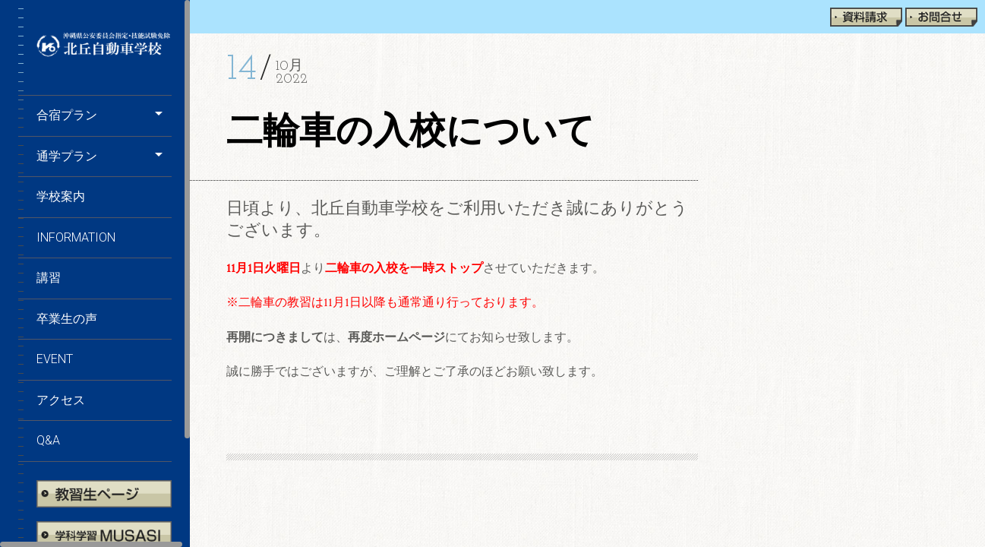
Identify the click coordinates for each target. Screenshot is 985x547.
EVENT (54, 359)
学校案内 (60, 196)
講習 (48, 277)
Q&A (48, 440)
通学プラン (66, 156)
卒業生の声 (66, 318)
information (75, 237)
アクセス (60, 400)
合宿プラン (66, 115)
